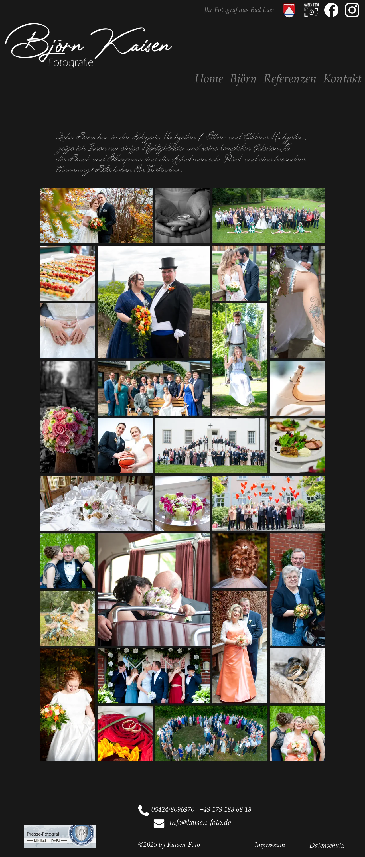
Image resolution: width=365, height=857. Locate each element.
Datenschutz (326, 845)
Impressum (270, 844)
